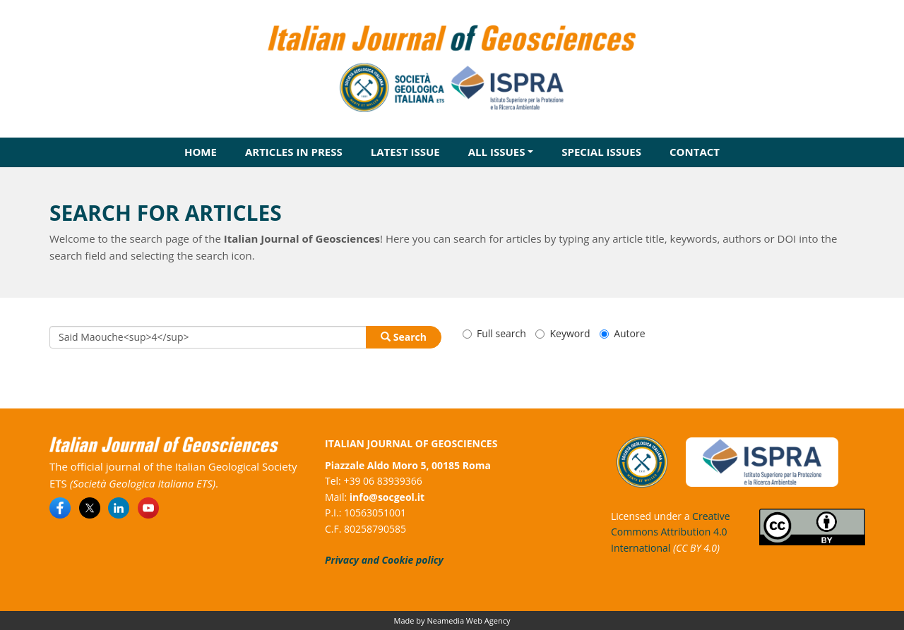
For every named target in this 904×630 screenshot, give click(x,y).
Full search (494, 333)
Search (404, 337)
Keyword (562, 333)
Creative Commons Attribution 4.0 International (670, 532)
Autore (622, 333)
